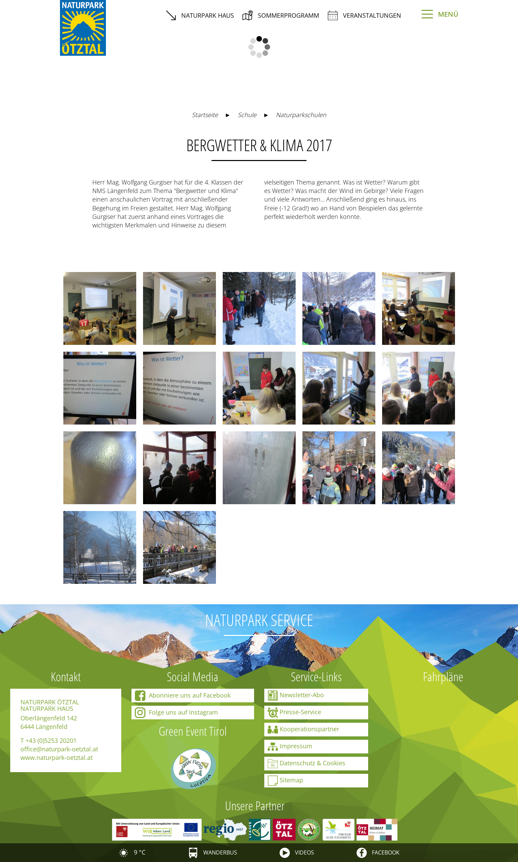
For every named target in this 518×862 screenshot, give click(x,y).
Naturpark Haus (200, 15)
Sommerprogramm (280, 15)
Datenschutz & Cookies (306, 764)
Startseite (205, 115)
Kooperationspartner (303, 729)
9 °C (132, 852)
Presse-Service (294, 712)
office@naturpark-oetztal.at (59, 749)
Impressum (290, 746)
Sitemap (285, 781)
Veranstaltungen (364, 15)
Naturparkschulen (301, 115)
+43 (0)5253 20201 (51, 740)
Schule (247, 115)
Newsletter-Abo (296, 695)
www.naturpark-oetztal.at (56, 757)
